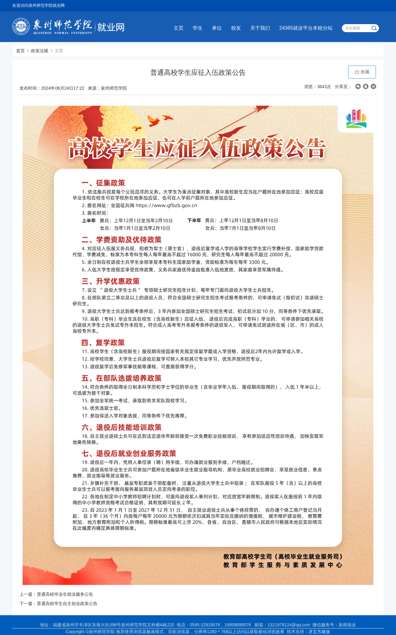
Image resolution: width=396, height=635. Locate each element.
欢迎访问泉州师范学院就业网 (38, 5)
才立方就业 (319, 631)
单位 (217, 28)
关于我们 (260, 28)
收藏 (362, 72)
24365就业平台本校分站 (306, 28)
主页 (178, 28)
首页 (20, 50)
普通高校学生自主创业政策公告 (67, 603)
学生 (198, 28)
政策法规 (39, 50)
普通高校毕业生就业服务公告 (65, 594)
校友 (236, 28)
